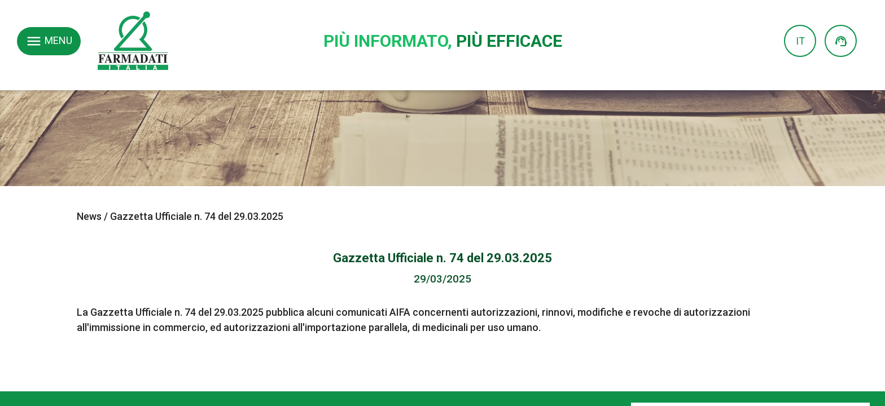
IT (800, 41)
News (89, 216)
